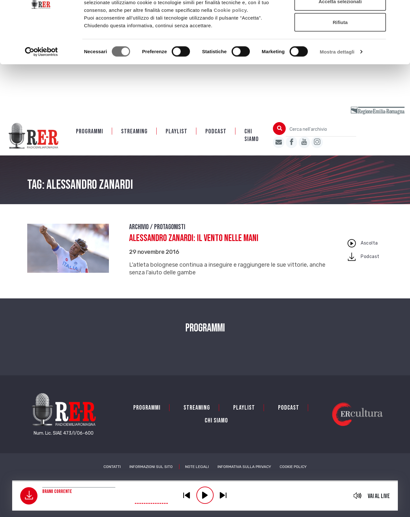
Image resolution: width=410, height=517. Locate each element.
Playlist (176, 132)
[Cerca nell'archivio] (321, 130)
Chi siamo (251, 136)
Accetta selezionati (340, 38)
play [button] (205, 495)
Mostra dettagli (337, 88)
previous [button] (187, 495)
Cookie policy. (231, 46)
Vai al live (379, 496)
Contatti (112, 467)
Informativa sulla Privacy (244, 467)
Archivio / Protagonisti (157, 227)
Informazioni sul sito (151, 467)
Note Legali (197, 467)
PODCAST (215, 132)
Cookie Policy (293, 467)
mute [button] (358, 495)
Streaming (134, 132)
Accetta (340, 17)
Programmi (89, 132)
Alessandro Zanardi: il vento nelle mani (193, 239)
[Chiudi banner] (400, 10)
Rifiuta (340, 59)
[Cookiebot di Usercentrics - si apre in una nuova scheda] (41, 88)
